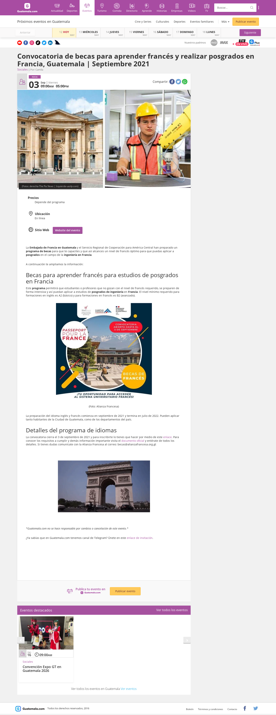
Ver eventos (129, 689)
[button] (250, 32)
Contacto (232, 709)
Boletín (190, 709)
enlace (167, 437)
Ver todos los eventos (172, 610)
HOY (64, 32)
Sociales (22, 69)
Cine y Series (143, 21)
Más (224, 21)
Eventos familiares (202, 21)
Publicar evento (246, 21)
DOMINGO (185, 32)
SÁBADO (160, 32)
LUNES (209, 32)
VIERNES (136, 32)
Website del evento (67, 230)
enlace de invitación (139, 538)
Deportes (179, 21)
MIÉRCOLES (88, 32)
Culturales (162, 21)
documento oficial (132, 440)
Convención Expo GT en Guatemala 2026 (42, 668)
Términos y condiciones (210, 709)
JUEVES (112, 32)
